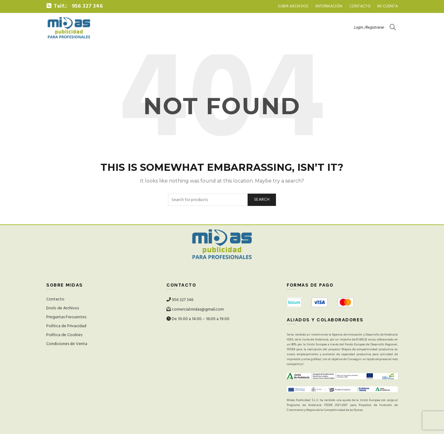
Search (261, 199)
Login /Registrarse (369, 27)
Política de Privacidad (66, 326)
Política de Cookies (64, 335)
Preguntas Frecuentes (66, 317)
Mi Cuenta (387, 6)
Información (328, 6)
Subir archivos (293, 6)
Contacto (360, 6)
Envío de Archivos (62, 308)
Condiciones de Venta (66, 344)
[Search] (393, 27)
